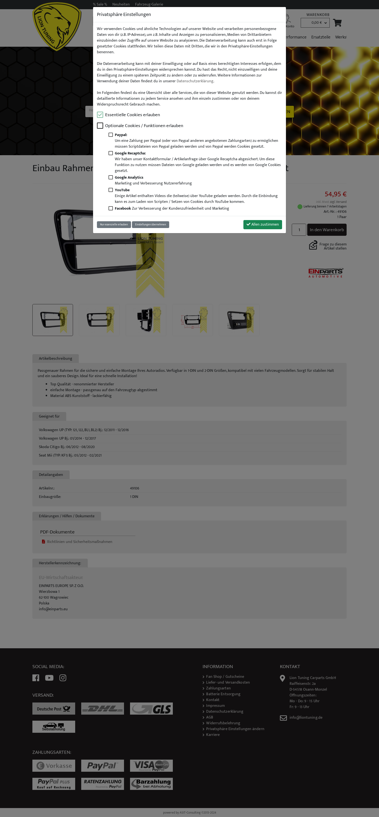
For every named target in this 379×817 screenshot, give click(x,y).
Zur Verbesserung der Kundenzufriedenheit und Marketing (172, 208)
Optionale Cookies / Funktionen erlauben (144, 125)
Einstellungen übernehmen (150, 224)
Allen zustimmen (263, 224)
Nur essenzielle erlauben (114, 224)
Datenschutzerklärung (195, 81)
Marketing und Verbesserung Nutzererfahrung (153, 180)
